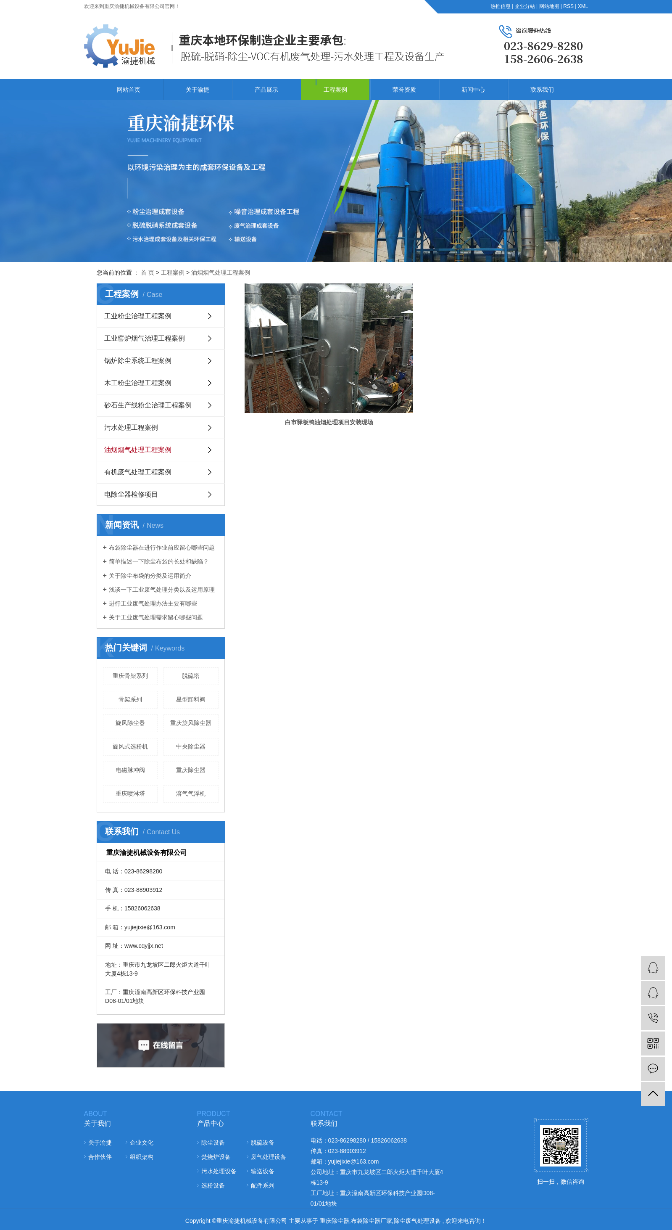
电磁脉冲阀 (130, 770)
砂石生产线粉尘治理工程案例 (148, 405)
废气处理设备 (268, 1156)
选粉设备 (213, 1185)
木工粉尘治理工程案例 (137, 382)
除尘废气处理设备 (417, 1220)
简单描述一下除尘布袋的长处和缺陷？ (159, 561)
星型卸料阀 (191, 699)
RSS (568, 6)
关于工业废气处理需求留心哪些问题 (156, 617)
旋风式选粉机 (130, 746)
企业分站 (525, 6)
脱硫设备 (262, 1142)
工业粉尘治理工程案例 (137, 316)
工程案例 (335, 89)
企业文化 (141, 1142)
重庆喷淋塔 (130, 793)
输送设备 (262, 1171)
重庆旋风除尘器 (190, 722)
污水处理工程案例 (131, 427)
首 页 (147, 272)
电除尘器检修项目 (131, 494)
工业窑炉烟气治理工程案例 (144, 338)
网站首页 (128, 89)
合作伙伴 (100, 1156)
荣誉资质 (404, 89)
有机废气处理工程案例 (137, 472)
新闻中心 (473, 89)
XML (583, 6)
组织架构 (141, 1156)
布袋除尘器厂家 (371, 1220)
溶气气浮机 (191, 793)
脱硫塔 (191, 675)
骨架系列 (130, 699)
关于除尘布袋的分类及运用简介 (150, 575)
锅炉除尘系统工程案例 (137, 360)
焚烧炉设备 (216, 1156)
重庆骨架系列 (130, 675)
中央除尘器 (191, 746)
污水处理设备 (219, 1171)
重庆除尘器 (191, 770)
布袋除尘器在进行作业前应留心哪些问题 (162, 547)
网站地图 (549, 6)
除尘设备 (213, 1142)
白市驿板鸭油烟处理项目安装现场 (297, 374)
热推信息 (500, 6)
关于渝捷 (197, 89)
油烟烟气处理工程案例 (220, 272)
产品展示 (266, 89)
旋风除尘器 (130, 722)
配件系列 (262, 1185)
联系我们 (542, 89)
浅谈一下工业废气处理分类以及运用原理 (162, 589)
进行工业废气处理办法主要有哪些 (153, 603)
